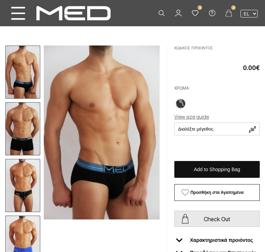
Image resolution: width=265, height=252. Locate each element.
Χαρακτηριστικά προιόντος (214, 240)
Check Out (217, 219)
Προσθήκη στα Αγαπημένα (217, 192)
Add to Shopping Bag (217, 169)
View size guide (191, 117)
